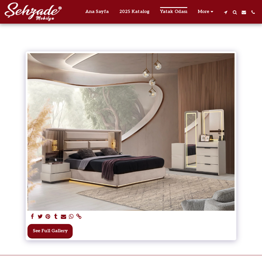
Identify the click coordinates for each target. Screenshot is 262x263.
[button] (225, 11)
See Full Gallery (50, 230)
